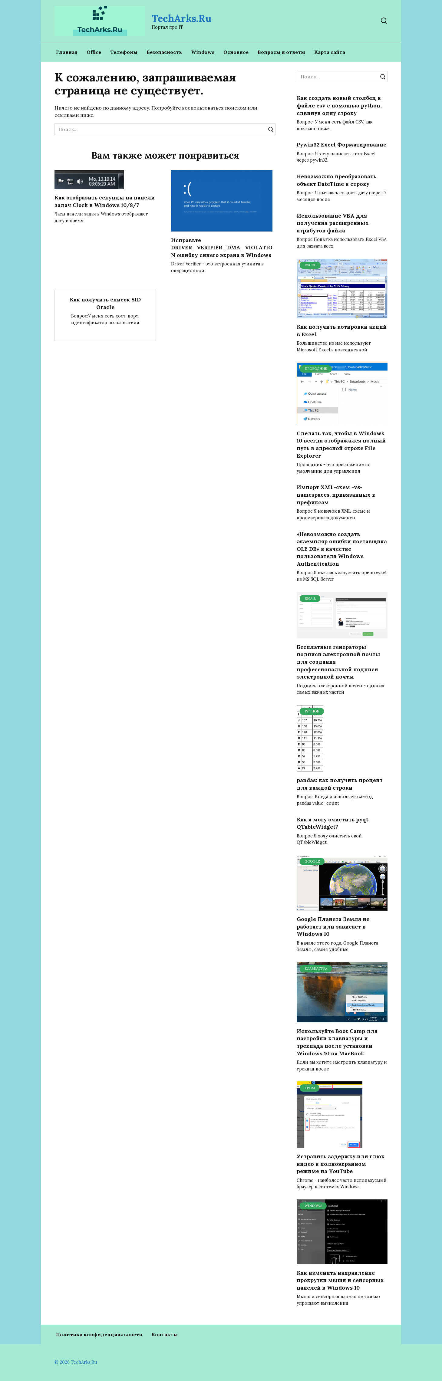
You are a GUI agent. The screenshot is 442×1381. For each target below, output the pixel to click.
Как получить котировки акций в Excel (342, 330)
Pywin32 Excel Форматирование (341, 144)
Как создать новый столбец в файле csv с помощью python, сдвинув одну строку (339, 105)
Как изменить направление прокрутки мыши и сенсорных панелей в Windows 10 (340, 1280)
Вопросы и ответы (281, 52)
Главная (67, 52)
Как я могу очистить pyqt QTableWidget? (332, 823)
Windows (202, 52)
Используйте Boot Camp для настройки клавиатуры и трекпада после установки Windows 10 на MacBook (337, 1042)
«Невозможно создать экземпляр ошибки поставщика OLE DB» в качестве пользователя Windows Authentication (342, 548)
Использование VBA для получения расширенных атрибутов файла (333, 223)
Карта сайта (329, 52)
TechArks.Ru (181, 18)
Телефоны (123, 52)
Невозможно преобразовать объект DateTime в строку (336, 180)
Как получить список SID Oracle (105, 311)
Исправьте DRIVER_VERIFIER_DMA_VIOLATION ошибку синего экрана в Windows (220, 251)
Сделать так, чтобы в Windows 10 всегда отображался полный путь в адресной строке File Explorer (341, 444)
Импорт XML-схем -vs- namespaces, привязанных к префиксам (336, 494)
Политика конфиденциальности (99, 1334)
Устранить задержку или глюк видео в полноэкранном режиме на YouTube (340, 1164)
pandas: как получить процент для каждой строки (340, 784)
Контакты (164, 1334)
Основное (236, 52)
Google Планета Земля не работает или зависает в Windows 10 (333, 926)
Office (94, 52)
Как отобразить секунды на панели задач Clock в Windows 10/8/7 (104, 201)
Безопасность (164, 52)
